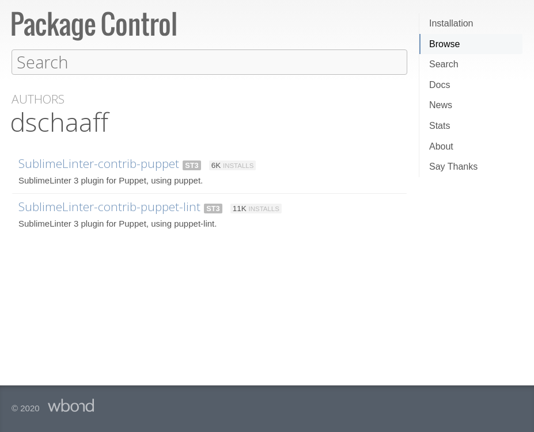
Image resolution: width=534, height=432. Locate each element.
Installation (451, 23)
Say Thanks (453, 166)
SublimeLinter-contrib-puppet (98, 163)
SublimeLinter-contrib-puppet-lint (109, 206)
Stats (439, 126)
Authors (38, 98)
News (440, 105)
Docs (439, 85)
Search (444, 64)
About (441, 146)
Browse (444, 44)
